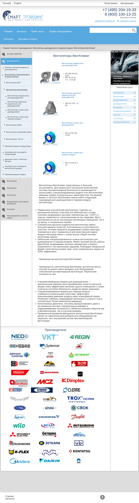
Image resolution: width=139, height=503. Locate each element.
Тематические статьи (96, 499)
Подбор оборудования (60, 31)
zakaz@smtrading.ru (105, 21)
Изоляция (8, 209)
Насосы (124, 115)
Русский (7, 3)
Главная (8, 31)
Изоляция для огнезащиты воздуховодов (15, 153)
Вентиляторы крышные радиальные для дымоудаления (17, 104)
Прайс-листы (37, 31)
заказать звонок (128, 21)
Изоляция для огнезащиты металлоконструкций (15, 167)
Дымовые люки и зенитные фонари (16, 160)
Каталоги (21, 31)
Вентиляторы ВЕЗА (14, 125)
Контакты (8, 39)
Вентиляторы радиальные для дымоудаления (18, 97)
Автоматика (9, 188)
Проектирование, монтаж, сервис (15, 217)
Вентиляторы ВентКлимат (16, 90)
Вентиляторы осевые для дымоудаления (17, 111)
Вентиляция (9, 181)
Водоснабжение (124, 100)
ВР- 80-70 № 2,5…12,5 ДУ (70, 79)
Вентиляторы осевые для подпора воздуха (17, 118)
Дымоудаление (10, 61)
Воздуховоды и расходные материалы (15, 203)
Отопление (9, 195)
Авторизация (127, 3)
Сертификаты (73, 499)
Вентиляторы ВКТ (13, 83)
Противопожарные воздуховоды (18, 146)
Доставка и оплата (27, 39)
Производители (93, 496)
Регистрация (111, 3)
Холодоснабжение (12, 54)
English (17, 3)
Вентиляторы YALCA (14, 139)
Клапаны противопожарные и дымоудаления (17, 68)
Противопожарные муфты (15, 174)
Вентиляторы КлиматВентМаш (18, 132)
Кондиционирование (124, 111)
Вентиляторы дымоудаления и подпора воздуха (17, 75)
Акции (70, 496)
